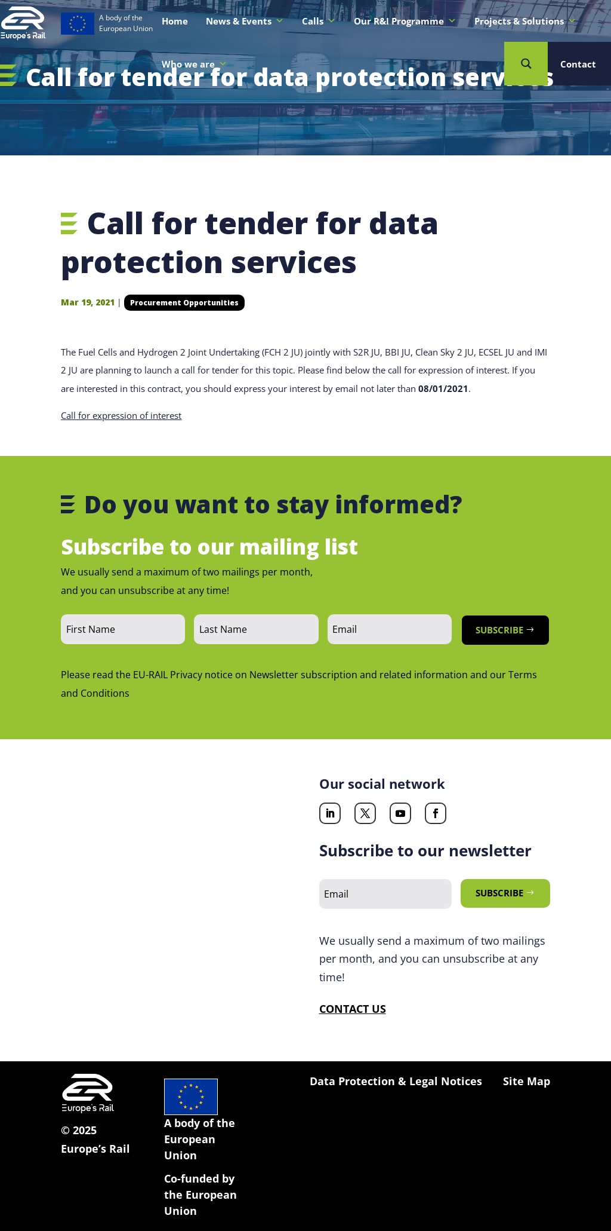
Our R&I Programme (405, 21)
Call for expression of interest (121, 415)
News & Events (245, 21)
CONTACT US (352, 1009)
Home (175, 21)
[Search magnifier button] (526, 63)
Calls (319, 21)
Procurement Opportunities (184, 303)
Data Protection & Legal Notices (396, 1081)
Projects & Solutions (525, 21)
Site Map (526, 1081)
